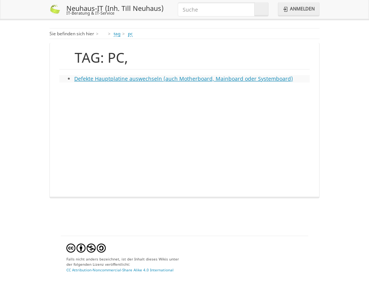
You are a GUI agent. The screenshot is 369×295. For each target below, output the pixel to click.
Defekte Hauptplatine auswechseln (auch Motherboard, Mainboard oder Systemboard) (183, 78)
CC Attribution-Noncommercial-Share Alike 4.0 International (120, 269)
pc (130, 33)
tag (117, 33)
